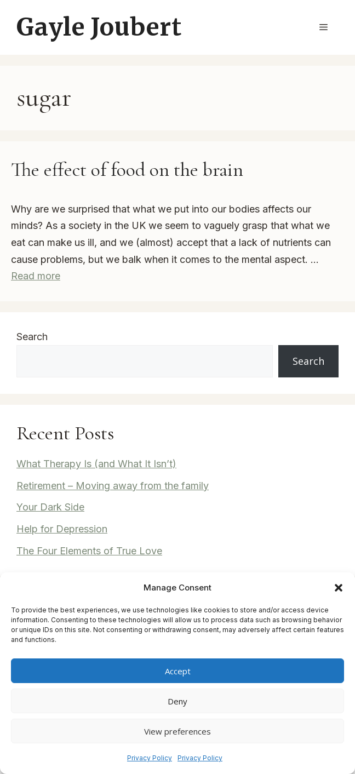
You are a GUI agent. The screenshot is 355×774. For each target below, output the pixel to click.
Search (32, 336)
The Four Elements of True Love (89, 551)
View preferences (177, 731)
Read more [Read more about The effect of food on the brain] (35, 276)
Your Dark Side (50, 507)
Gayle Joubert (98, 27)
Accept (178, 671)
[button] (338, 587)
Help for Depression (61, 529)
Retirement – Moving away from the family (112, 485)
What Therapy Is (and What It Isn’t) (96, 463)
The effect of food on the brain (127, 169)
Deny (177, 701)
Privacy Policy (149, 758)
